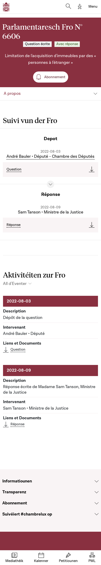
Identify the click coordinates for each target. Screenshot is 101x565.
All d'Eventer (15, 283)
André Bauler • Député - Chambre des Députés (50, 156)
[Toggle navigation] (93, 6)
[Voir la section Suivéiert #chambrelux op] (96, 514)
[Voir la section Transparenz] (96, 492)
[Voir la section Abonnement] (96, 503)
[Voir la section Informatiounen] (96, 481)
